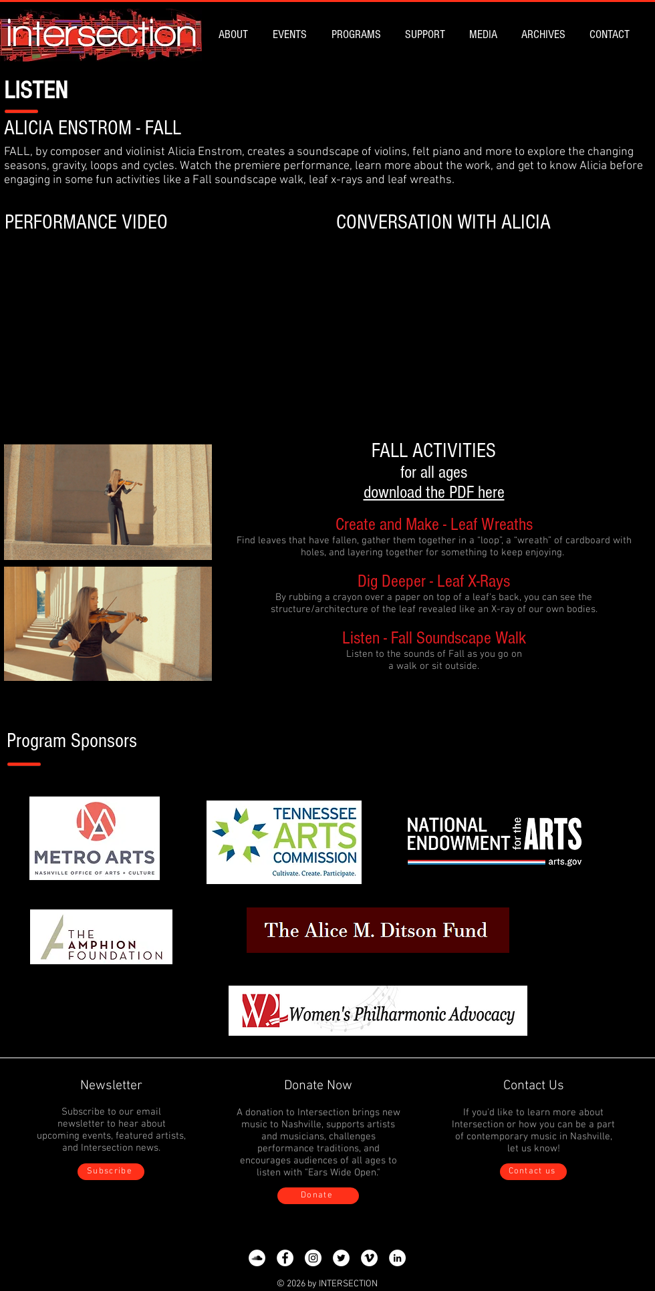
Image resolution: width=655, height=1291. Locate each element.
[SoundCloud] (257, 1258)
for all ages (433, 472)
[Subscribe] (111, 1171)
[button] (236, 34)
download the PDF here (434, 492)
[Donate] (318, 1195)
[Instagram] (313, 1258)
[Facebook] (285, 1258)
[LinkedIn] (397, 1258)
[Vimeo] (369, 1258)
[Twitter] (341, 1258)
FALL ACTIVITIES (434, 450)
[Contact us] (533, 1171)
